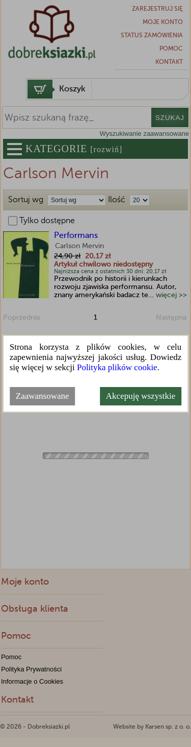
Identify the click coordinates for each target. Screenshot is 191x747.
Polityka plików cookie (117, 367)
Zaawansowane (42, 396)
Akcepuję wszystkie (140, 396)
